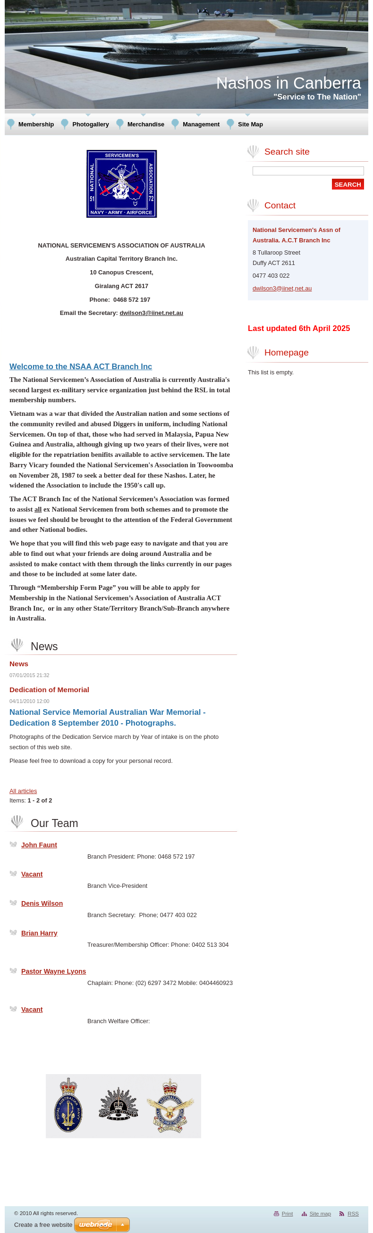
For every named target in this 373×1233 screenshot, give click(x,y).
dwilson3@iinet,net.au (282, 288)
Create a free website (43, 1224)
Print (287, 1213)
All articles (23, 790)
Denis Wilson (42, 903)
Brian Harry (39, 933)
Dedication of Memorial (49, 690)
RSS (353, 1213)
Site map (320, 1213)
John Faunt (39, 845)
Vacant (31, 874)
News (18, 664)
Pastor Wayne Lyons (53, 971)
